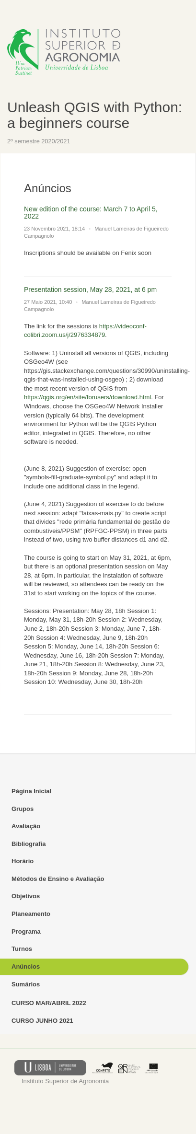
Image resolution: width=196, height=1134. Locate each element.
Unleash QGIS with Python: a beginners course (94, 115)
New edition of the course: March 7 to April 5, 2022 (91, 212)
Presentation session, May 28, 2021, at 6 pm (90, 289)
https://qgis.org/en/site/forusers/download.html (87, 397)
